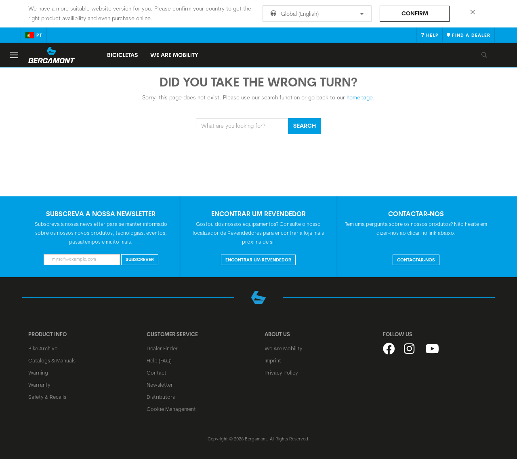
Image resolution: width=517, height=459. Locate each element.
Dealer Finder (162, 348)
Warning (38, 372)
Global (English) (316, 13)
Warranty (39, 384)
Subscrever (140, 259)
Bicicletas (122, 55)
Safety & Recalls (47, 397)
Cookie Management (171, 409)
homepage (360, 97)
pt (33, 35)
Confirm (414, 13)
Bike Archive (42, 348)
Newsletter (160, 384)
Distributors (161, 397)
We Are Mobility (174, 55)
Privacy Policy (281, 372)
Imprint (273, 360)
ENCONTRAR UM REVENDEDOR (258, 260)
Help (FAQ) (159, 360)
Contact (156, 372)
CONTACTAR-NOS (416, 260)
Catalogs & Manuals (52, 360)
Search (304, 125)
